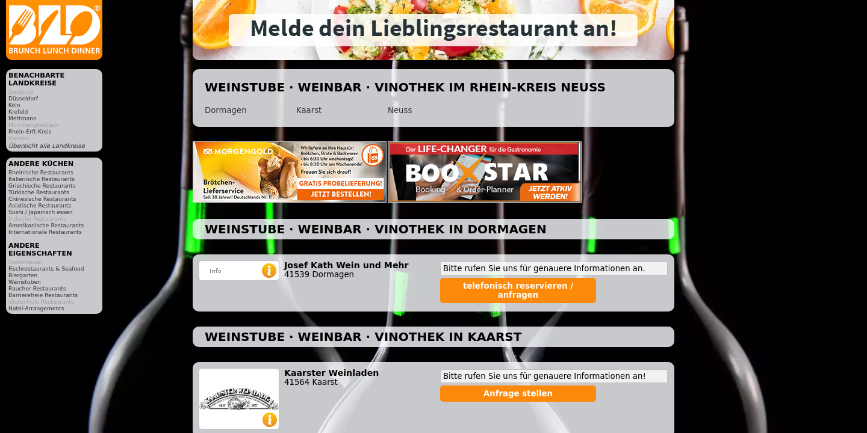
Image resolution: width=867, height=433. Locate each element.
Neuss (400, 110)
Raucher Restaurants (37, 288)
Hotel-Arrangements (36, 308)
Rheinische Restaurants (40, 172)
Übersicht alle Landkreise (46, 146)
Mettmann (22, 118)
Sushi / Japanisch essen (40, 212)
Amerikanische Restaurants (46, 225)
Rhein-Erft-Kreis (29, 131)
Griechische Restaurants (41, 185)
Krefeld (18, 111)
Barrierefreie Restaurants (43, 295)
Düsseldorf (23, 98)
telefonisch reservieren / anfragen (518, 290)
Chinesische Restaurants (42, 198)
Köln (14, 105)
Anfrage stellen (518, 393)
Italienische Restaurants (41, 179)
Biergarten (22, 275)
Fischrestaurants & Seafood (46, 268)
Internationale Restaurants (45, 232)
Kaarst (309, 110)
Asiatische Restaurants (39, 205)
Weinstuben (24, 281)
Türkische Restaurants (38, 192)
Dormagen (226, 110)
